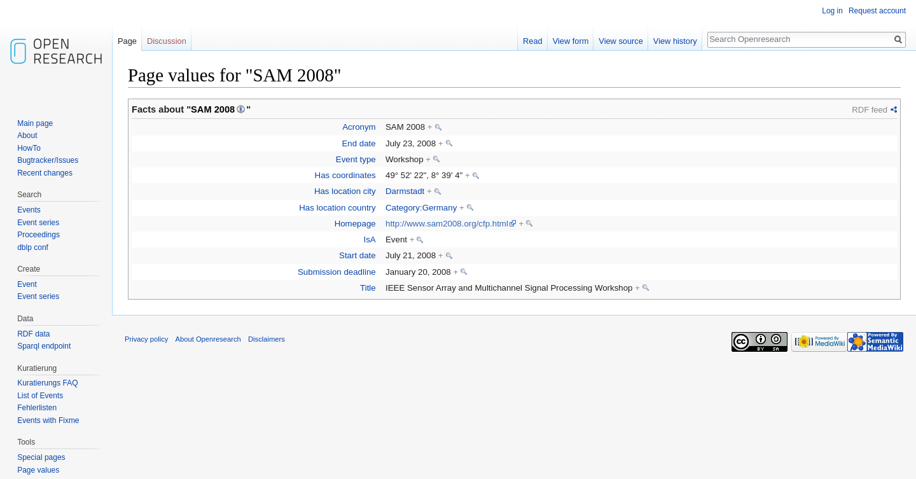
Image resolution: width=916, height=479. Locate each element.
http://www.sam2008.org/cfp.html (446, 223)
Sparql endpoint (44, 346)
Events (29, 209)
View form (571, 41)
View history (675, 41)
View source (620, 41)
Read (533, 41)
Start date (357, 255)
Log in (832, 10)
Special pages (41, 457)
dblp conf (32, 247)
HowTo (29, 148)
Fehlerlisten (37, 407)
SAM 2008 (213, 109)
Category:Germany (421, 207)
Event (27, 284)
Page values (38, 470)
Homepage (355, 223)
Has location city (345, 191)
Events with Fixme (48, 420)
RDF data (33, 334)
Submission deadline (337, 272)
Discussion (166, 41)
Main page (35, 123)
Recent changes (45, 173)
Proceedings (38, 234)
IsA (369, 239)
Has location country (337, 207)
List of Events (40, 395)
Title (368, 288)
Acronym (358, 127)
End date (358, 143)
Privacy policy (146, 339)
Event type (356, 159)
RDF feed (869, 110)
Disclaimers (266, 339)
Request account (877, 10)
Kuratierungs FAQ (47, 382)
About (27, 135)
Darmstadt (404, 191)
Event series (38, 222)
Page (127, 41)
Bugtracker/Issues (47, 160)
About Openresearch (208, 339)
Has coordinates (345, 175)
